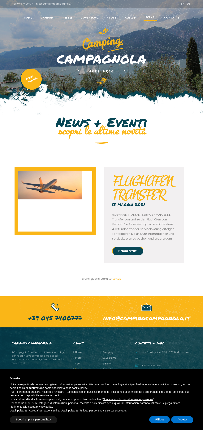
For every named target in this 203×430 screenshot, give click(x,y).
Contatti (171, 17)
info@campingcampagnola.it (54, 4)
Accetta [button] (182, 419)
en (182, 4)
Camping (47, 17)
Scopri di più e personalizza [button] (33, 419)
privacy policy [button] (44, 406)
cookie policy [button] (79, 388)
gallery (131, 17)
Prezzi (67, 17)
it (177, 4)
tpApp (116, 279)
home (28, 17)
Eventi (150, 17)
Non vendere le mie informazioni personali (128, 399)
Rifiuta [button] (159, 419)
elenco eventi (127, 251)
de (188, 4)
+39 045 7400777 (22, 4)
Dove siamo (90, 17)
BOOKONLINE (32, 74)
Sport (112, 17)
